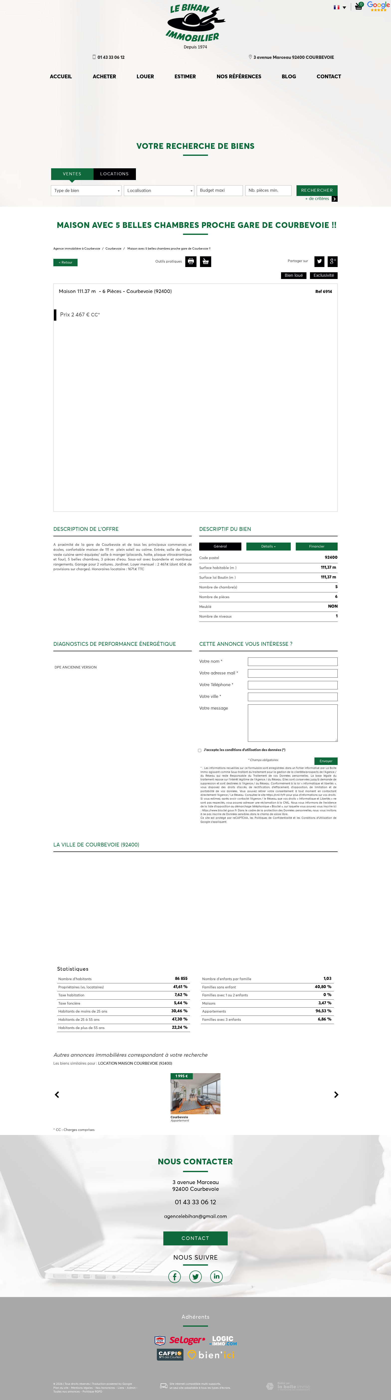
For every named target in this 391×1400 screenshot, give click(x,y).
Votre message (213, 708)
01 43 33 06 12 (195, 1202)
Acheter (104, 77)
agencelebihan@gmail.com (195, 1216)
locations (114, 174)
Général (220, 546)
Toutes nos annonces (66, 1391)
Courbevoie (113, 248)
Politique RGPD (92, 1391)
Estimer (185, 77)
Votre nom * (210, 661)
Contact (329, 77)
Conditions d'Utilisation (316, 818)
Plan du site (60, 1388)
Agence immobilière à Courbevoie (76, 248)
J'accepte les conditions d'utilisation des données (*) (244, 750)
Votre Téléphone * (216, 685)
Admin (131, 1388)
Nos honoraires (105, 1388)
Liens (121, 1388)
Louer (145, 77)
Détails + (268, 546)
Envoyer (326, 761)
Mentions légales (82, 1388)
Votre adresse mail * (218, 673)
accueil (61, 77)
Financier (316, 546)
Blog (289, 77)
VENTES (72, 174)
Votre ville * (210, 697)
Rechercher (317, 190)
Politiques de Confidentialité (273, 818)
